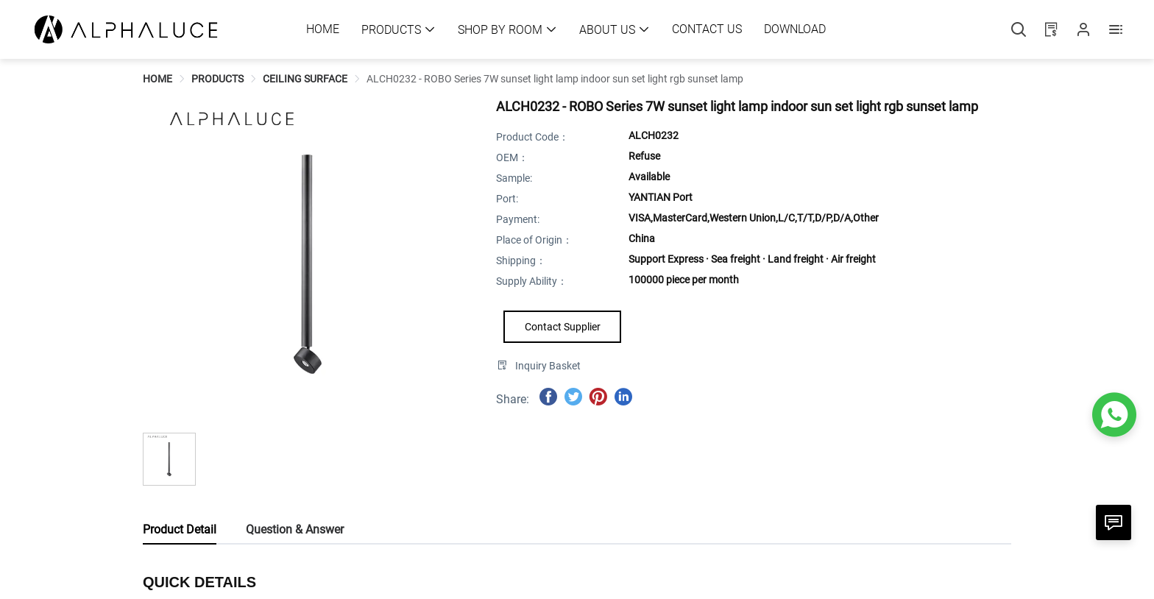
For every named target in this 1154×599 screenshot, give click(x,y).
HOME (157, 79)
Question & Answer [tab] (295, 529)
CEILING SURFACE (305, 79)
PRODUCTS (217, 79)
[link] (157, 79)
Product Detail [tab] (179, 529)
